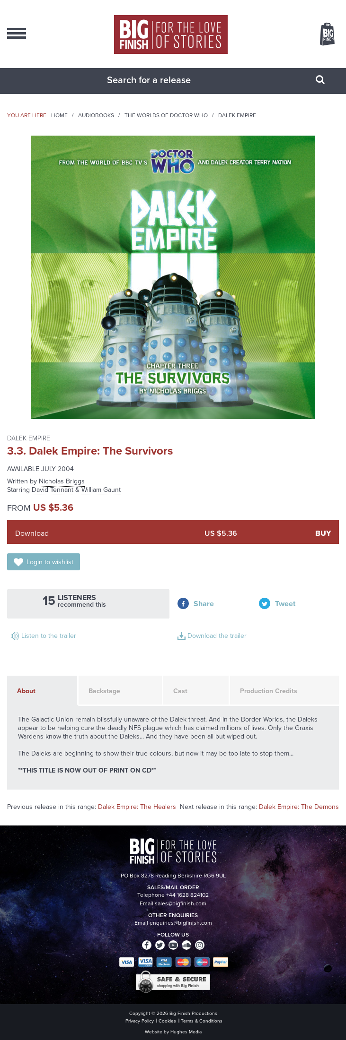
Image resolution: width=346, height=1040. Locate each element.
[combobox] (161, 80)
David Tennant (52, 490)
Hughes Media (186, 1031)
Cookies (167, 1020)
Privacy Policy (139, 1020)
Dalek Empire (237, 115)
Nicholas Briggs (62, 481)
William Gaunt (101, 490)
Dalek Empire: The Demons (299, 807)
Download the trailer (217, 636)
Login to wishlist (50, 562)
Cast (180, 691)
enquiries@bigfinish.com (181, 923)
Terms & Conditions (201, 1020)
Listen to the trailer (48, 636)
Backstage (104, 691)
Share (204, 603)
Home (59, 115)
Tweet (285, 603)
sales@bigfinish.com (180, 903)
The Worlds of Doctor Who (166, 115)
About (26, 691)
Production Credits (268, 691)
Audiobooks (96, 115)
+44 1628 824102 (187, 895)
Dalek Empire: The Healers (137, 807)
